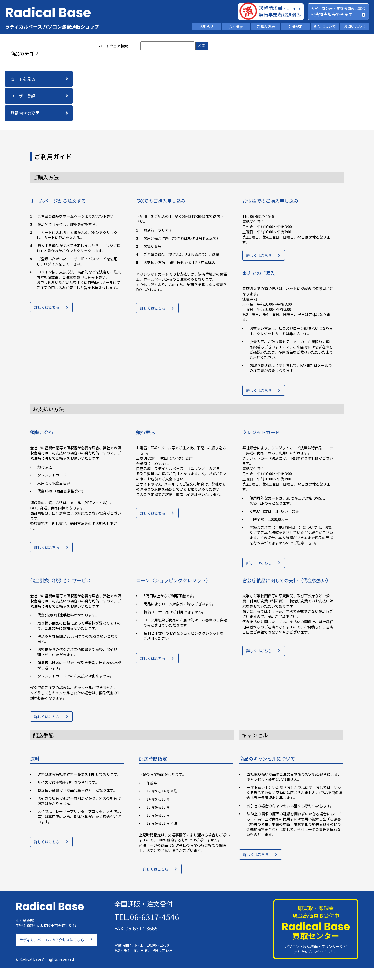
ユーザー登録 (22, 96)
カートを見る (22, 79)
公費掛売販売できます (331, 14)
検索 (201, 46)
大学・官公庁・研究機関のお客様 (338, 8)
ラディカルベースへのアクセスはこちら (51, 938)
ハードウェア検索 (113, 45)
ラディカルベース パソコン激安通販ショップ (52, 26)
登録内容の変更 (24, 113)
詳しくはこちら (46, 308)
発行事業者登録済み (280, 14)
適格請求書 (279, 7)
